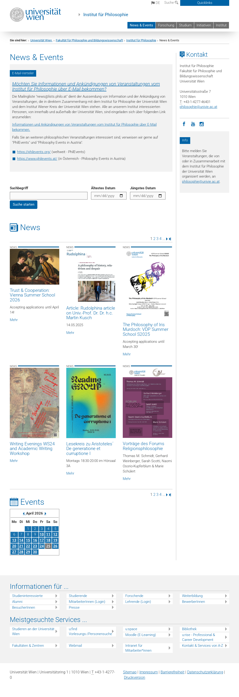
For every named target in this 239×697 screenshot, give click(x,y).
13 (14, 540)
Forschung (166, 25)
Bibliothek (189, 629)
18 (48, 540)
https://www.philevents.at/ (37, 159)
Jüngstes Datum (143, 188)
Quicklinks (204, 3)
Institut (221, 25)
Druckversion (134, 677)
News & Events (141, 25)
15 (28, 540)
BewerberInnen (193, 602)
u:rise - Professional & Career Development (198, 637)
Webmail (75, 645)
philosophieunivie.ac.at (198, 107)
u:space (131, 629)
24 (42, 546)
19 (55, 540)
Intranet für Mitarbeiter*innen (138, 648)
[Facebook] (184, 123)
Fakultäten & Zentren (28, 645)
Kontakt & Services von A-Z (202, 645)
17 (42, 540)
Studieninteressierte (27, 596)
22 (28, 546)
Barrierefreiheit (172, 672)
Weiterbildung (192, 596)
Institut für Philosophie (105, 14)
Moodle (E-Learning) (140, 635)
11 (48, 534)
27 (14, 552)
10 (42, 534)
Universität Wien (41, 40)
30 (35, 552)
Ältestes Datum (103, 188)
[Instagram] (201, 123)
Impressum (148, 672)
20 (14, 546)
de (155, 3)
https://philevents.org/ (34, 152)
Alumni (17, 602)
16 (35, 540)
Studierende (78, 596)
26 (55, 546)
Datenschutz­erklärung (205, 672)
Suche (171, 2)
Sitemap (130, 672)
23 (35, 546)
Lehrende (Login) (138, 602)
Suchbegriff (19, 188)
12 (55, 534)
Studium (185, 25)
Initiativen (204, 25)
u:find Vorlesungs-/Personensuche (90, 631)
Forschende (134, 596)
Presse (74, 607)
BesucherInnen (23, 607)
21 (21, 546)
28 (21, 552)
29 (28, 552)
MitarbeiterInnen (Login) (87, 602)
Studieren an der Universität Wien (33, 631)
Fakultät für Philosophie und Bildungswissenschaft (89, 40)
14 (21, 540)
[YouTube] (193, 123)
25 (48, 546)
